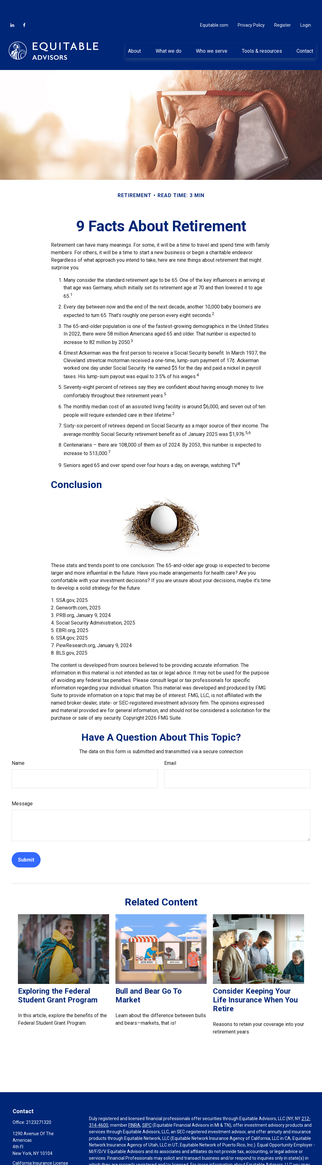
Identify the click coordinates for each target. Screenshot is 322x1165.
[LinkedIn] (12, 6)
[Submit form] (26, 841)
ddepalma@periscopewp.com (42, 1161)
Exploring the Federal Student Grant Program (57, 976)
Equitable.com (214, 6)
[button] (134, 31)
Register (282, 6)
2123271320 (38, 1103)
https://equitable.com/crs (123, 1152)
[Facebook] (24, 6)
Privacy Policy (251, 6)
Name (18, 744)
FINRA (134, 1106)
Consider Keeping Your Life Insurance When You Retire (255, 981)
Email (170, 744)
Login (305, 6)
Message (22, 785)
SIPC (147, 1106)
